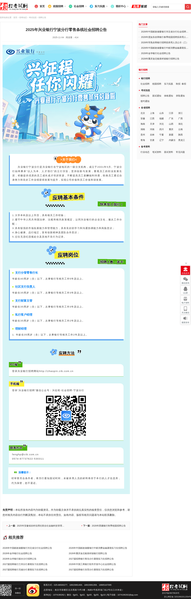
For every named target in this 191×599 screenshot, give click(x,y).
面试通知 (156, 95)
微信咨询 (185, 283)
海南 (143, 124)
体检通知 (168, 95)
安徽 (143, 118)
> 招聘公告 (41, 17)
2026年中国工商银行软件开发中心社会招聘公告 (92, 564)
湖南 (143, 129)
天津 (152, 124)
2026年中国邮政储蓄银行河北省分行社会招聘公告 (27, 548)
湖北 (180, 124)
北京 (143, 113)
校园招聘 (156, 84)
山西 (171, 124)
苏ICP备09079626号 (170, 593)
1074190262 (58, 595)
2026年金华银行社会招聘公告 (17, 553)
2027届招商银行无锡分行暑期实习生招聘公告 (25, 569)
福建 (161, 118)
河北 (161, 124)
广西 (180, 118)
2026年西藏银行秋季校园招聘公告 (104, 525)
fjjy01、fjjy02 (79, 595)
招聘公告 (145, 95)
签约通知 (145, 101)
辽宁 (161, 140)
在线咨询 (185, 273)
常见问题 (180, 152)
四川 (161, 129)
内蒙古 (172, 140)
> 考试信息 (32, 17)
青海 (143, 140)
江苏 (171, 113)
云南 (180, 129)
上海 (152, 113)
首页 (15, 17)
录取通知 (180, 95)
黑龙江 (181, 140)
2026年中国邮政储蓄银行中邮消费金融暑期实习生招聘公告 (98, 548)
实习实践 (168, 84)
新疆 (171, 134)
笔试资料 (156, 152)
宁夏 (161, 134)
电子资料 (185, 303)
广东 (171, 118)
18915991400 (75, 585)
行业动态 (145, 152)
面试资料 (168, 152)
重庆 (171, 129)
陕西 (180, 134)
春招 (184, 84)
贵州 (143, 134)
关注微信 (185, 313)
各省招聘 (145, 107)
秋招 (178, 84)
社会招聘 (145, 84)
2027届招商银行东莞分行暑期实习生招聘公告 (91, 569)
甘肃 (152, 140)
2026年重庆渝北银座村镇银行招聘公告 (88, 553)
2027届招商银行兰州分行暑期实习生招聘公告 (25, 564)
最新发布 (185, 322)
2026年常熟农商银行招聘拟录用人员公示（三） (164, 42)
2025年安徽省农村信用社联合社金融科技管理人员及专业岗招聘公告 (46, 525)
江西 (152, 118)
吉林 (152, 134)
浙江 (180, 113)
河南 (152, 129)
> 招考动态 (22, 17)
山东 (161, 113)
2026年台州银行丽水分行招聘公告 (19, 558)
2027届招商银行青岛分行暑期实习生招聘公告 (91, 558)
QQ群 (185, 293)
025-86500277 (60, 585)
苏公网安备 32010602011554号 (177, 597)
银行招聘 (145, 78)
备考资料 (145, 146)
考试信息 (145, 90)
